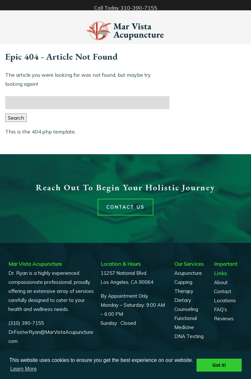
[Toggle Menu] (6, 5)
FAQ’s (220, 309)
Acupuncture (188, 273)
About (221, 282)
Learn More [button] (23, 369)
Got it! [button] (219, 365)
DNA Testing (189, 336)
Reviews (224, 318)
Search (16, 118)
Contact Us (125, 207)
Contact (222, 291)
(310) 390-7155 (26, 323)
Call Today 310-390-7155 (125, 8)
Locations (225, 300)
